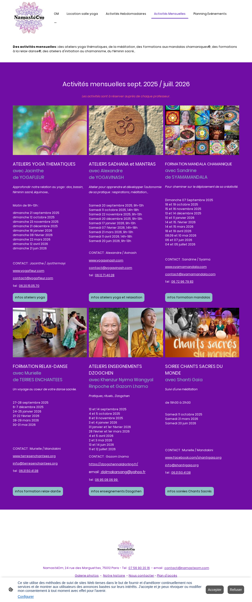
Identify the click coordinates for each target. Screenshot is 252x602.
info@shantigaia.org (182, 465)
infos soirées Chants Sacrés (189, 491)
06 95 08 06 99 (106, 480)
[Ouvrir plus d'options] (55, 22)
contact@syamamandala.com (190, 274)
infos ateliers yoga (30, 297)
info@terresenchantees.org (35, 463)
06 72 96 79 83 (182, 281)
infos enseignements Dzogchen (116, 491)
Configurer (26, 597)
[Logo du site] (29, 18)
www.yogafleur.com (28, 271)
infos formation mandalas (188, 297)
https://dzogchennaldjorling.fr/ (113, 464)
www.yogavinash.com (106, 260)
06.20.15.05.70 (29, 286)
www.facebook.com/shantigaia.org (193, 457)
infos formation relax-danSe (38, 491)
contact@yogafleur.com (33, 278)
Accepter (214, 590)
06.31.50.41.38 (28, 471)
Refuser (236, 590)
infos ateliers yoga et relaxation (116, 297)
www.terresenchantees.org (34, 456)
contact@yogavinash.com (110, 268)
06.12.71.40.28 (104, 275)
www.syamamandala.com (186, 267)
